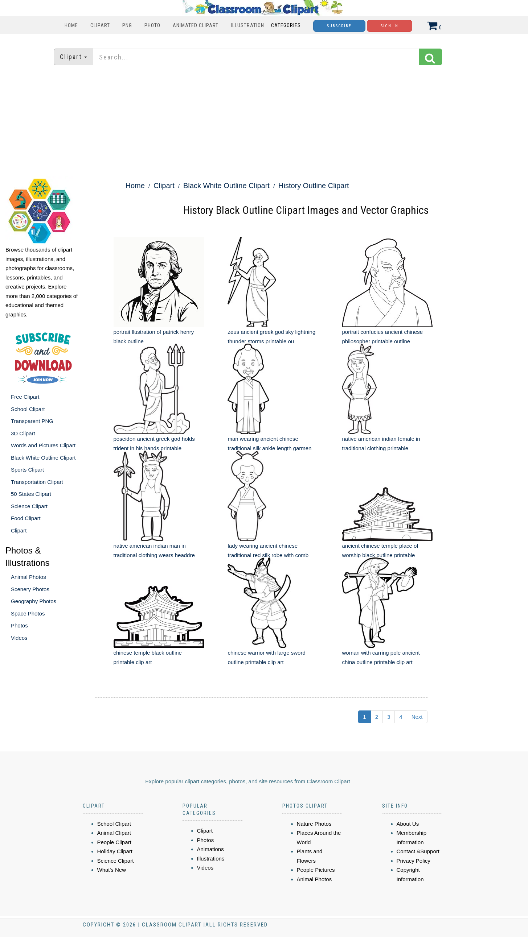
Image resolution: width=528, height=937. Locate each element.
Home (71, 25)
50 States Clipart (31, 494)
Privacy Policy (413, 861)
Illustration (247, 25)
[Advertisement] (264, 121)
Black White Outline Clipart (43, 458)
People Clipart (114, 842)
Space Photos (28, 613)
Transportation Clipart (37, 482)
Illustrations (211, 858)
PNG (127, 25)
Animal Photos (28, 577)
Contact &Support (418, 851)
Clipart (100, 25)
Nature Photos (314, 824)
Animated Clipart (195, 25)
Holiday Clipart (115, 851)
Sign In (389, 26)
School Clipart (28, 409)
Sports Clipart (27, 470)
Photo (152, 25)
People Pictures (316, 870)
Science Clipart (29, 506)
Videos (19, 638)
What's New (111, 870)
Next (417, 717)
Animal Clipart (114, 833)
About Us (408, 824)
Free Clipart (25, 397)
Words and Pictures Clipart (43, 445)
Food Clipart (26, 518)
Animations (210, 849)
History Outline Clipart (313, 186)
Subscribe (339, 26)
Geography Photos (33, 601)
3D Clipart (23, 433)
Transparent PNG (32, 421)
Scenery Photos (30, 589)
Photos (19, 625)
